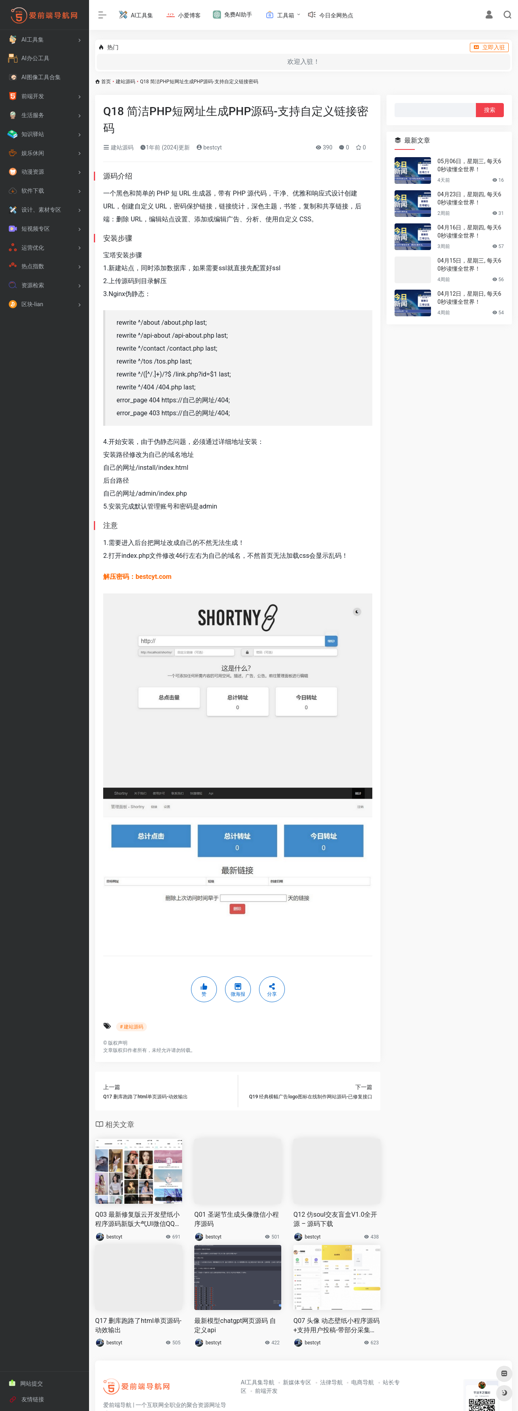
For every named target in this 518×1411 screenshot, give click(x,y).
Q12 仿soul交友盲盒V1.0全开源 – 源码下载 (335, 1219)
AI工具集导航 (257, 1382)
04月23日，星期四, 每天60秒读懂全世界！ (469, 198)
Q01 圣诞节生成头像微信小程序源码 (236, 1219)
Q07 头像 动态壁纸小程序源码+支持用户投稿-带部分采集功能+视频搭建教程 (336, 1326)
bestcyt (209, 147)
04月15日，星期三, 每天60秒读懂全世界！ (469, 264)
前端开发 (266, 1391)
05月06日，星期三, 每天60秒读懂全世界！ (469, 165)
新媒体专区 (297, 1382)
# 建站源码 (131, 1027)
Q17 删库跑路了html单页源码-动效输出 (138, 1325)
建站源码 (125, 81)
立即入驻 (489, 47)
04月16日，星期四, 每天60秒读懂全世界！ (469, 231)
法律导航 (331, 1382)
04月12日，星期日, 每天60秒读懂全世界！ (469, 297)
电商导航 (362, 1382)
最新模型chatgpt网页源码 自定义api (235, 1325)
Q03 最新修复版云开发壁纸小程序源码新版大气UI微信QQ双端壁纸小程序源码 (138, 1220)
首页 (106, 81)
